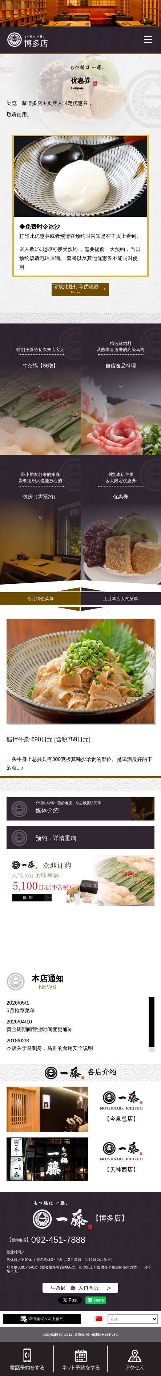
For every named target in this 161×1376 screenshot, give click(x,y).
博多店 (36, 43)
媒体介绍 (95, 807)
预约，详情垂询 (56, 838)
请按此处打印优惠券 (76, 289)
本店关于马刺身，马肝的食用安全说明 (50, 1048)
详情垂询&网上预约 (42, 1318)
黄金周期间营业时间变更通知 (40, 1029)
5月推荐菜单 (21, 1010)
